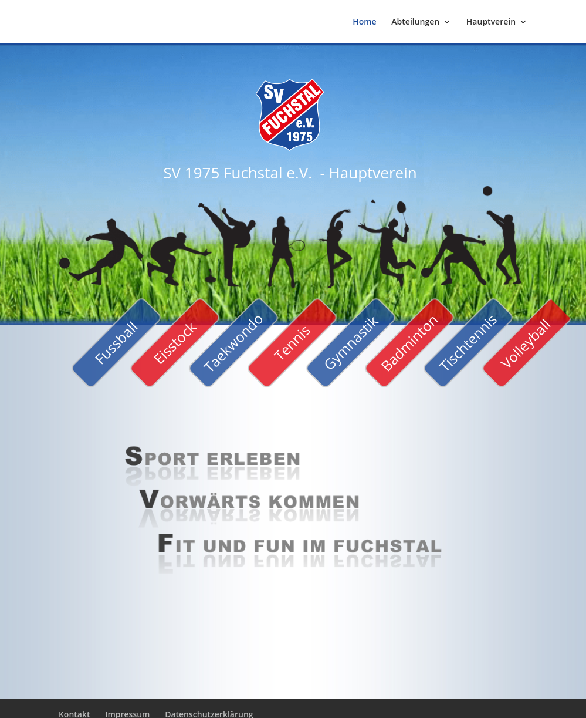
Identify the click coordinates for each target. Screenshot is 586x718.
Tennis (292, 343)
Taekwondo (233, 342)
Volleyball (525, 344)
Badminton (409, 342)
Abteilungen (415, 22)
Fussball (115, 342)
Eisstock (174, 343)
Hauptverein (491, 22)
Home (365, 22)
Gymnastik (350, 342)
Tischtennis (467, 343)
